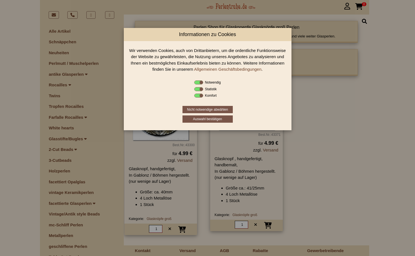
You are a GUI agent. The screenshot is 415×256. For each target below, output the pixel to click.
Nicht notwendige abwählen (207, 110)
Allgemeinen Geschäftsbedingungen (228, 69)
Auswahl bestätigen (207, 119)
